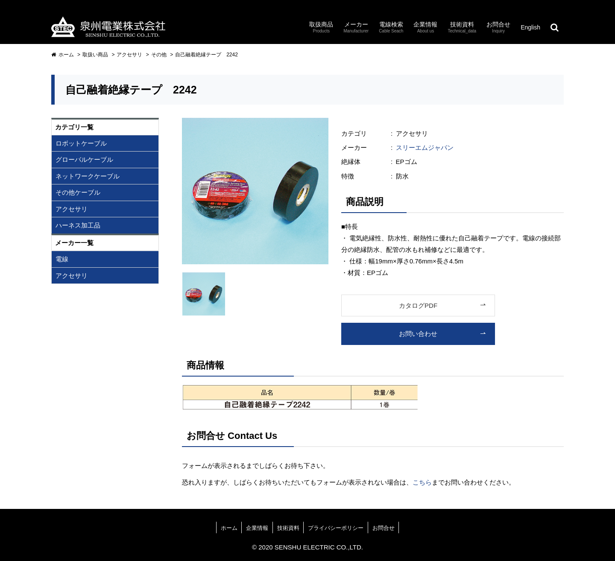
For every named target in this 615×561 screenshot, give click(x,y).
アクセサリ (129, 55)
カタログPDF (418, 305)
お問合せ (383, 528)
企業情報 (257, 528)
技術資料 (288, 528)
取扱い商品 (95, 55)
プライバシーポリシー (335, 528)
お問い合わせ (418, 333)
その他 (159, 55)
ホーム (62, 55)
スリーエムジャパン (425, 147)
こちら (422, 482)
